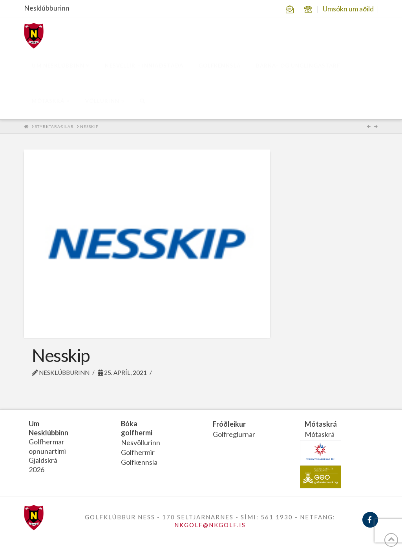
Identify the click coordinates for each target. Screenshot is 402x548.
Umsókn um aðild (348, 8)
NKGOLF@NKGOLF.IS (210, 524)
